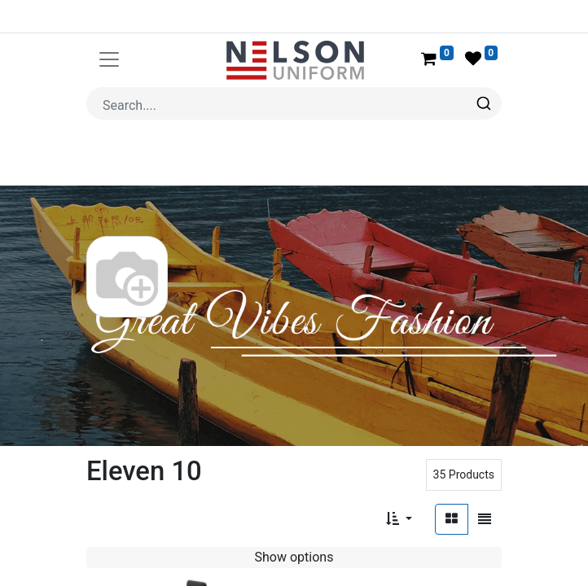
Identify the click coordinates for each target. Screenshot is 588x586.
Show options (294, 518)
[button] (399, 480)
